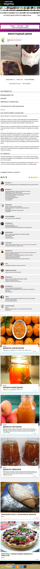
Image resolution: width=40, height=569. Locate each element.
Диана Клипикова (16, 40)
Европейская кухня (15, 83)
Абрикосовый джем (13, 387)
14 (8, 41)
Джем (4, 346)
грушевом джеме (24, 244)
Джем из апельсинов (13, 348)
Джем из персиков (12, 427)
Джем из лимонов (12, 469)
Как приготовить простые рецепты (7, 3)
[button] (38, 2)
